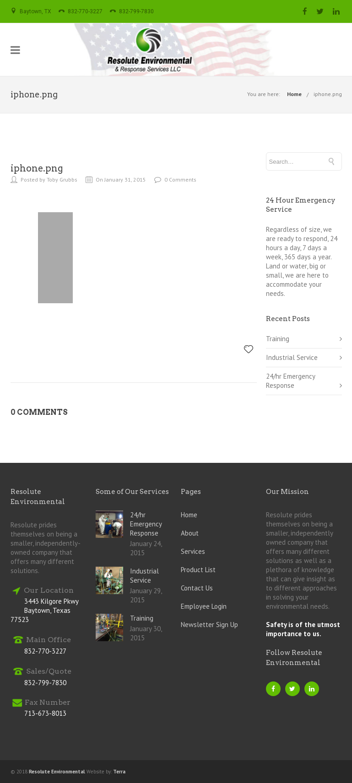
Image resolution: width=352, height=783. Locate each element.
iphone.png (328, 94)
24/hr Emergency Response (290, 381)
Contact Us (197, 588)
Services (193, 551)
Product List (198, 569)
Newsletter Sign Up (209, 624)
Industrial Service (292, 357)
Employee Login (204, 606)
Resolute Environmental (57, 771)
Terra (119, 771)
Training (277, 338)
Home (294, 94)
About (190, 533)
